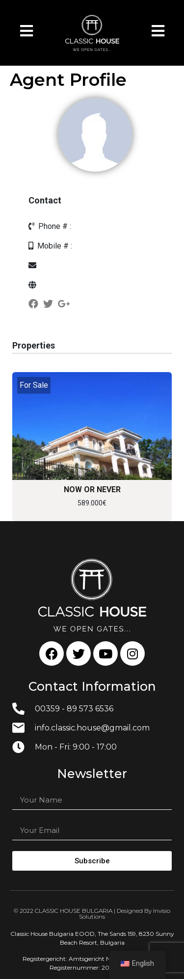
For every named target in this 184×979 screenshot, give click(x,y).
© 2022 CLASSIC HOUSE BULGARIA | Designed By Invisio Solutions (92, 913)
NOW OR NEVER (92, 489)
